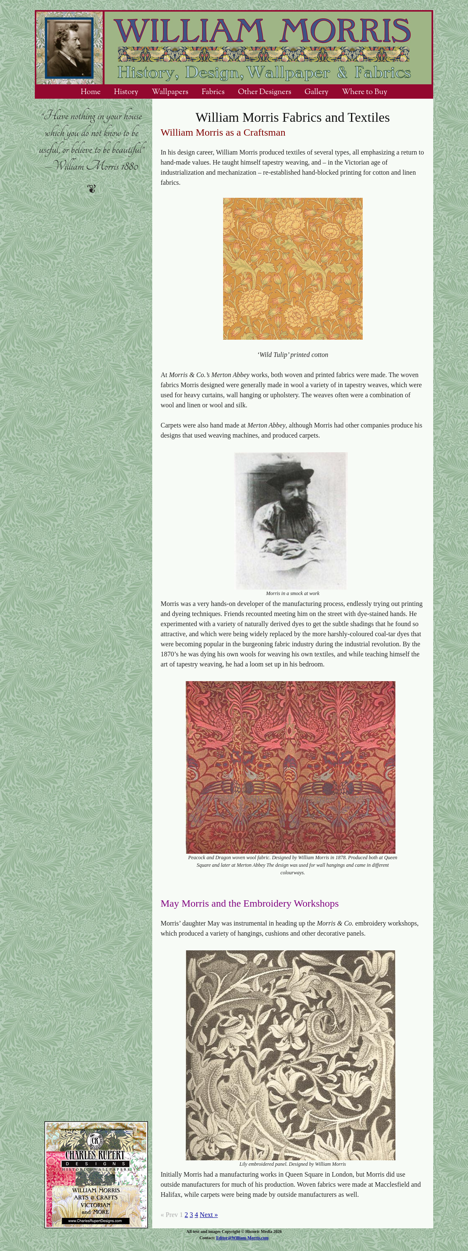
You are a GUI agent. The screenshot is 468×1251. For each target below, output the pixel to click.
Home (91, 92)
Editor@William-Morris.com (242, 1237)
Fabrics (213, 92)
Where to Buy (364, 92)
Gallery (316, 92)
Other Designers (264, 92)
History (126, 92)
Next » (209, 1214)
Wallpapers (170, 92)
